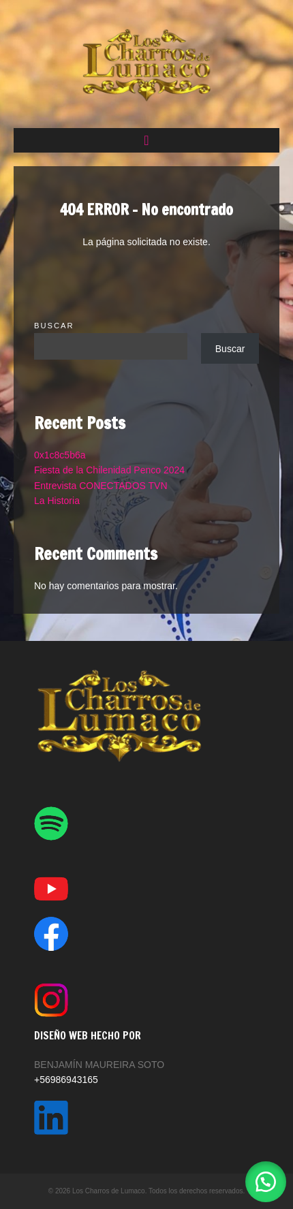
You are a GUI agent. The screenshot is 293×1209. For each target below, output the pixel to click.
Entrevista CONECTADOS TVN (101, 485)
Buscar (54, 325)
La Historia (57, 500)
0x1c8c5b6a (60, 455)
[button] (146, 140)
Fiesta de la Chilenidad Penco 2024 (109, 470)
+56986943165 (66, 1079)
